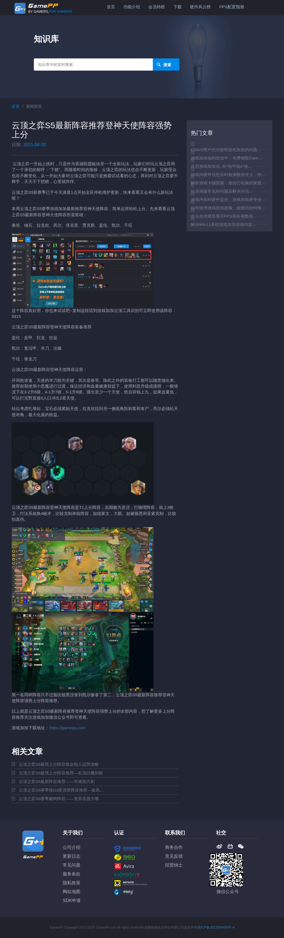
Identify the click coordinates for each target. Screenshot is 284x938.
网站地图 (71, 891)
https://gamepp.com (67, 727)
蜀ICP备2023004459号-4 (215, 927)
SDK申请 (72, 900)
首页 (111, 6)
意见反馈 (174, 856)
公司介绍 (71, 847)
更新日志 (71, 856)
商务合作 (174, 847)
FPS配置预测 (231, 6)
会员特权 (156, 6)
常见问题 (71, 865)
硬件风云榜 (200, 6)
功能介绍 (131, 6)
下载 (177, 6)
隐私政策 (71, 882)
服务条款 (71, 874)
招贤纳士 (174, 865)
